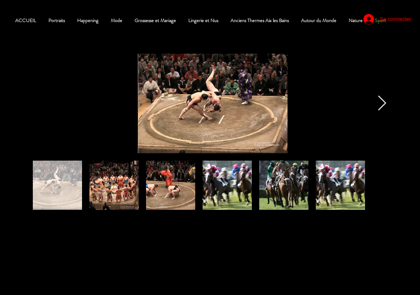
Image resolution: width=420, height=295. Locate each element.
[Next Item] (382, 103)
